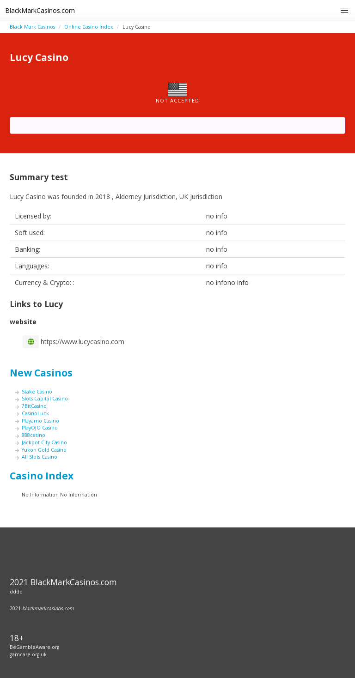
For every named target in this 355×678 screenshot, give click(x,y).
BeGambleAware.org (34, 647)
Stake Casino (37, 391)
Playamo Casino (40, 421)
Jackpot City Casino (44, 442)
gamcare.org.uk (28, 654)
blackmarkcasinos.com (48, 608)
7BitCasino (34, 406)
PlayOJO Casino (40, 427)
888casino (33, 435)
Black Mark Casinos (32, 27)
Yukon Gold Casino (44, 450)
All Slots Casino (39, 457)
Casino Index (41, 475)
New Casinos (41, 372)
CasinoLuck (35, 413)
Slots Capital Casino (45, 398)
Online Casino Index (88, 27)
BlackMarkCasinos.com (40, 10)
